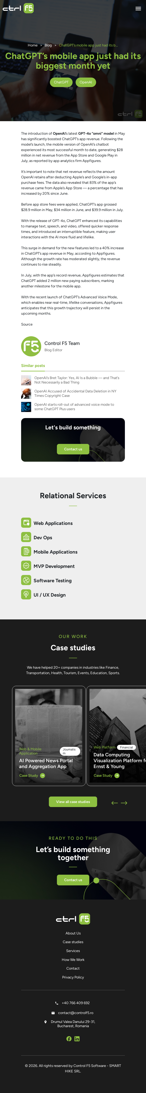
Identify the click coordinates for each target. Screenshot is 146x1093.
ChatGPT (61, 82)
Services (73, 951)
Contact (73, 968)
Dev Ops (43, 537)
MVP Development (54, 566)
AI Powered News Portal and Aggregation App (46, 763)
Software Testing (53, 580)
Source (27, 324)
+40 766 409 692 (73, 1003)
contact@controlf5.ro (73, 1013)
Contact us (73, 449)
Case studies (73, 942)
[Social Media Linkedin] (77, 1039)
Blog (48, 45)
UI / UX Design (50, 595)
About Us (73, 933)
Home (33, 45)
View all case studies (73, 802)
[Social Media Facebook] (69, 1039)
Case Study (32, 775)
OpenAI (86, 82)
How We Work (73, 959)
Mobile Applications (55, 552)
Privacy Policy (73, 977)
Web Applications (53, 523)
